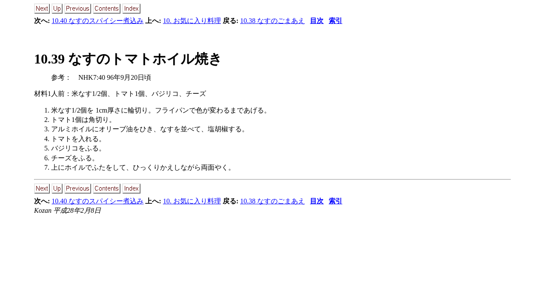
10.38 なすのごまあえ (272, 20)
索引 (335, 20)
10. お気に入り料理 (192, 20)
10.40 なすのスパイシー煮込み (97, 20)
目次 (317, 20)
